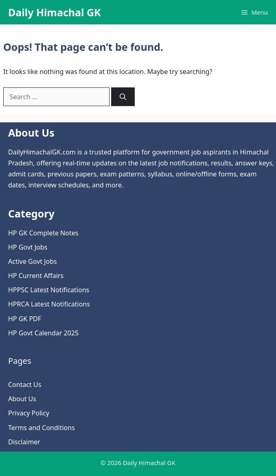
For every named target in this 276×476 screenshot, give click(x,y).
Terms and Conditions (41, 427)
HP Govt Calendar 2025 (43, 332)
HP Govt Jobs (27, 247)
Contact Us (24, 384)
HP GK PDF (24, 318)
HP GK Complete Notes (43, 232)
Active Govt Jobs (32, 261)
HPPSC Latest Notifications (48, 289)
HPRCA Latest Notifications (49, 304)
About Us (22, 398)
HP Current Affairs (36, 275)
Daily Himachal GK (54, 12)
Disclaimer (24, 441)
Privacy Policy (28, 413)
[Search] (123, 96)
